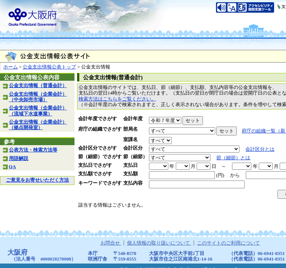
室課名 (130, 139)
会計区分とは (259, 149)
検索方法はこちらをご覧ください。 (117, 99)
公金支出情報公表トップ (49, 67)
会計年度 (133, 118)
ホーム (10, 67)
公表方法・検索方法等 (33, 150)
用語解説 (18, 158)
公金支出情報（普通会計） (38, 85)
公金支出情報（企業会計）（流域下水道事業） (38, 110)
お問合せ (111, 243)
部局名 (130, 129)
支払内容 (133, 183)
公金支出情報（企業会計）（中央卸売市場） (38, 97)
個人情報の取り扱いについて (159, 243)
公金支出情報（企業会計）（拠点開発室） (38, 124)
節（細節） (135, 156)
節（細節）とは (233, 157)
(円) (220, 175)
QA (12, 166)
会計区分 (133, 148)
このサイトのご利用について (228, 243)
